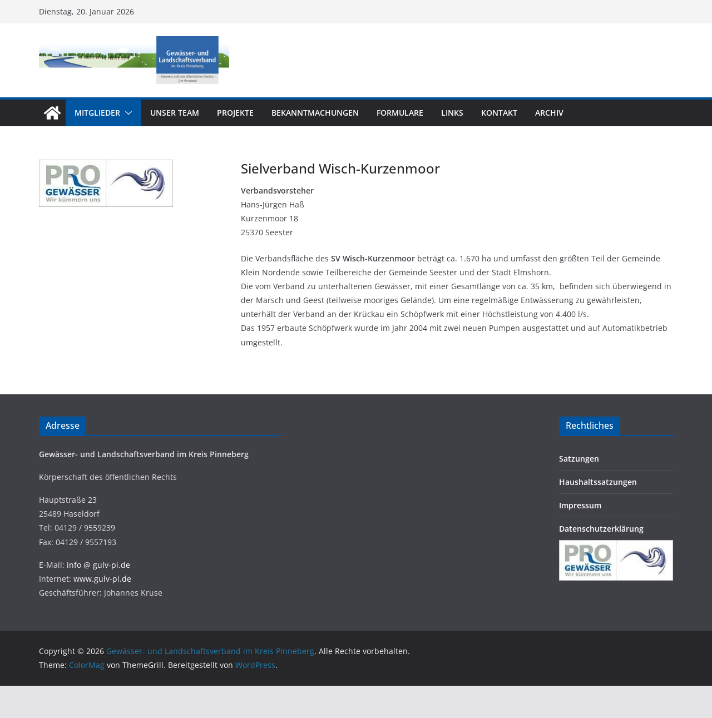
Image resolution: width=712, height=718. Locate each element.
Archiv (549, 112)
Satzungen (579, 458)
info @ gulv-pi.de (98, 564)
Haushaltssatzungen (598, 482)
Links (452, 112)
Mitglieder (97, 112)
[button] (126, 113)
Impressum (580, 505)
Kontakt (499, 112)
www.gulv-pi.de (102, 578)
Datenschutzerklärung (601, 528)
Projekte (235, 112)
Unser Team (174, 112)
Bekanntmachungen (315, 112)
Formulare (400, 112)
